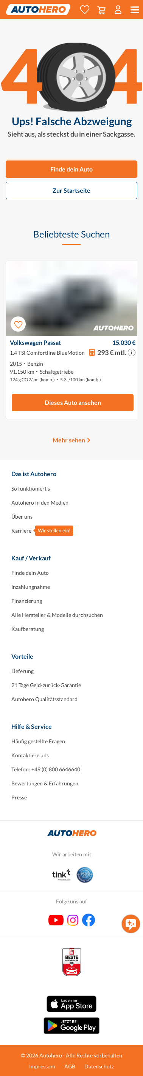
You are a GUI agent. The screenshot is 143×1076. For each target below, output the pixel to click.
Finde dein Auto (71, 169)
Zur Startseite (71, 190)
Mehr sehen (69, 440)
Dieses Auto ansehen (73, 402)
